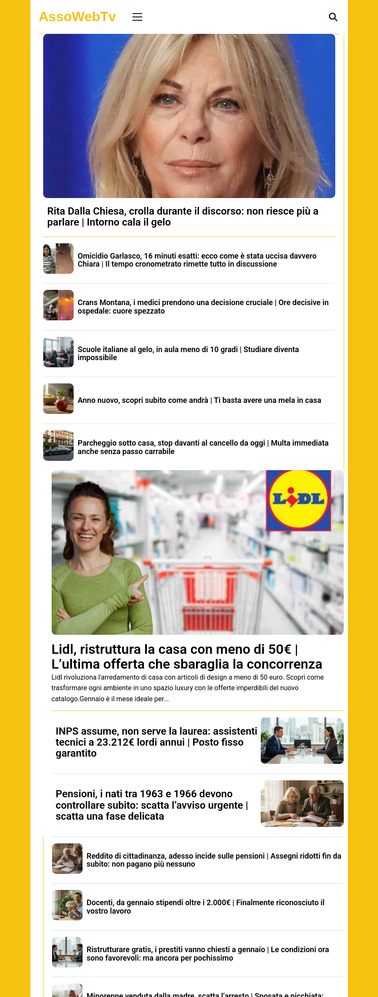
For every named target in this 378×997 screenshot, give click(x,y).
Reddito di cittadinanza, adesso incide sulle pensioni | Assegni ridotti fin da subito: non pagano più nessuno (214, 860)
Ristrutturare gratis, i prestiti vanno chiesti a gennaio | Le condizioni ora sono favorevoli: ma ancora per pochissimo (208, 953)
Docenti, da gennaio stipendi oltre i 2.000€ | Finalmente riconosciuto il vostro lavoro (206, 906)
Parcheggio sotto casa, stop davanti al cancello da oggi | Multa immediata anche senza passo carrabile (203, 447)
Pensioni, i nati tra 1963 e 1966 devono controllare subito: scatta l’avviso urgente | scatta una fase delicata (152, 805)
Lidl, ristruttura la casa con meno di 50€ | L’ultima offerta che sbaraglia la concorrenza (187, 656)
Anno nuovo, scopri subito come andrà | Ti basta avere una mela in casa (199, 400)
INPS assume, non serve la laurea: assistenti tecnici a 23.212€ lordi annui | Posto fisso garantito (157, 742)
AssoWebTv (77, 16)
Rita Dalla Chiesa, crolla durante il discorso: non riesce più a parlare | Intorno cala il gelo (183, 216)
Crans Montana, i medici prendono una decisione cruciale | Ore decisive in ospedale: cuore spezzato (203, 306)
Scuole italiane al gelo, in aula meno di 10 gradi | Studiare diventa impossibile (188, 353)
